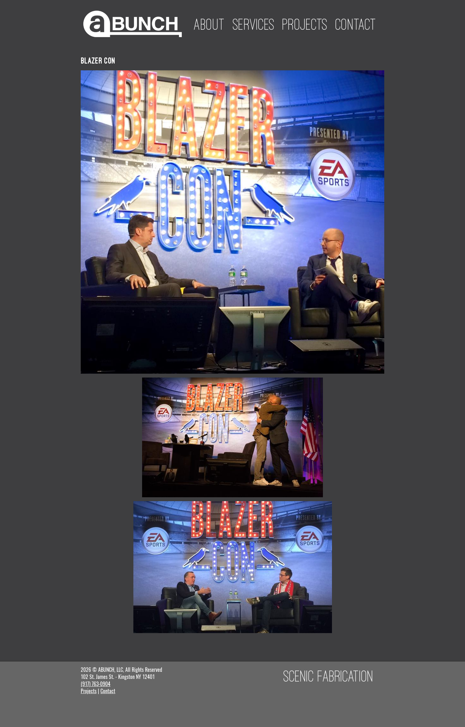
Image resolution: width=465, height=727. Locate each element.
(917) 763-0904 (95, 684)
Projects (305, 24)
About (209, 24)
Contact (356, 24)
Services (253, 24)
